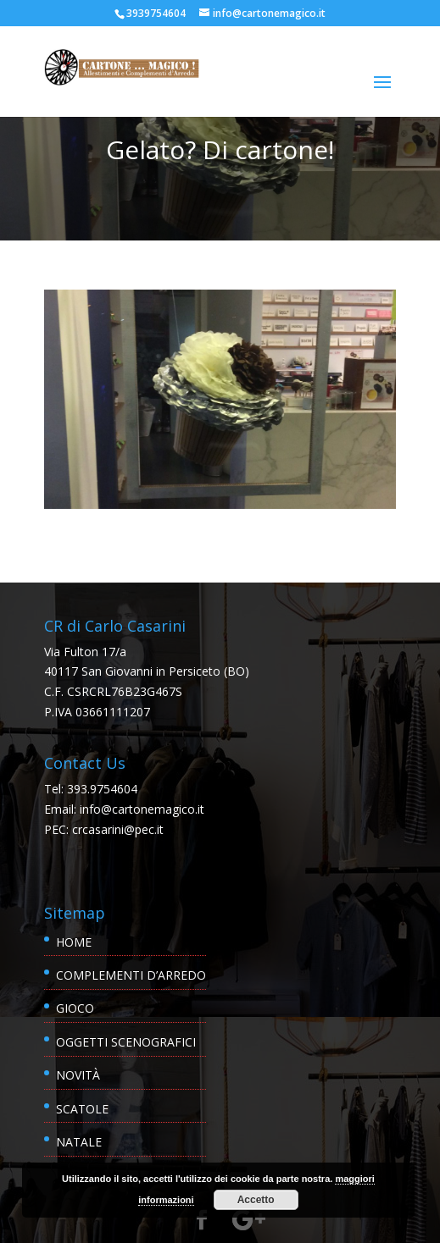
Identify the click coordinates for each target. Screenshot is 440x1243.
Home (74, 942)
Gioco (75, 1008)
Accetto (256, 1200)
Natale (79, 1142)
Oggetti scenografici (126, 1042)
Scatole (82, 1109)
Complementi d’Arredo (131, 975)
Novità (78, 1075)
